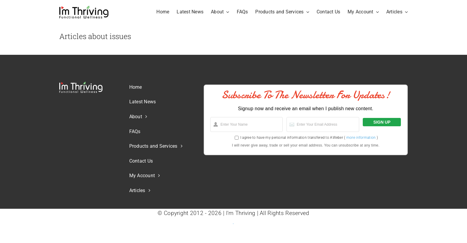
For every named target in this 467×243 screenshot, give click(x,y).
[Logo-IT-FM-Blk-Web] (83, 8)
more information (361, 137)
